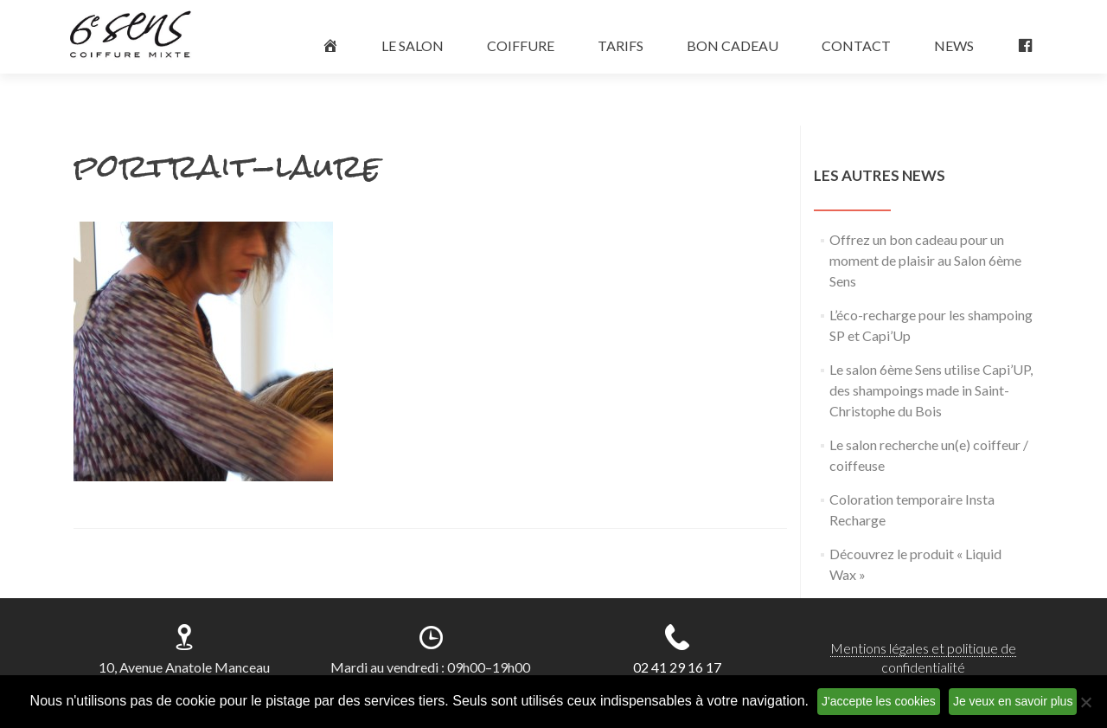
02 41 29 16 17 (677, 667)
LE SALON (412, 45)
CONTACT (856, 45)
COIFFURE (520, 45)
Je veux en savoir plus (1013, 701)
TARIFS (620, 45)
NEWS (954, 45)
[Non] (1085, 702)
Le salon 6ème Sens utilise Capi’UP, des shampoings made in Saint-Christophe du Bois (931, 390)
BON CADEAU (732, 45)
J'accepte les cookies (879, 701)
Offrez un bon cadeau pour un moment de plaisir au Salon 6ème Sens (925, 260)
